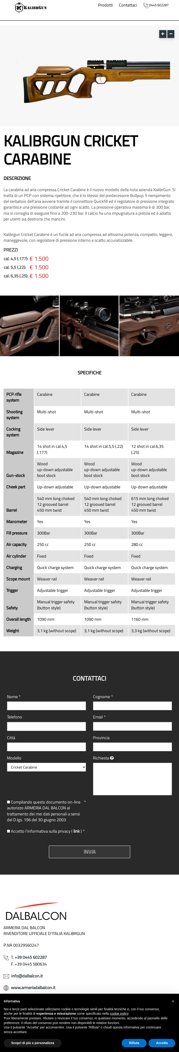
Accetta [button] (162, 1043)
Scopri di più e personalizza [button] (32, 1043)
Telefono (14, 717)
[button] (173, 1001)
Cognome (103, 697)
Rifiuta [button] (134, 1043)
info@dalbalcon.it (27, 976)
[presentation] (128, 808)
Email (99, 717)
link (77, 831)
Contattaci (128, 5)
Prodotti (105, 5)
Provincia (101, 738)
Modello (14, 758)
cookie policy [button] (119, 1013)
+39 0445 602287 (31, 957)
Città (11, 738)
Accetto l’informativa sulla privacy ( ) (46, 831)
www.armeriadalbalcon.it (33, 987)
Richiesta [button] (101, 758)
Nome (14, 697)
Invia (90, 852)
